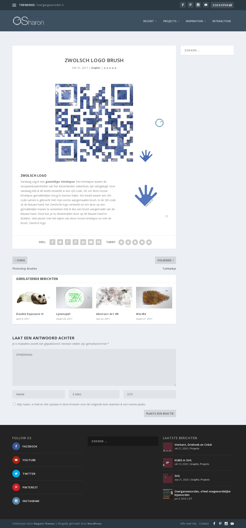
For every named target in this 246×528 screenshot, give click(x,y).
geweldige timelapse (60, 181)
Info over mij (188, 523)
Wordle (141, 314)
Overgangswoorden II (50, 5)
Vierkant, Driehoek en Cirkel (193, 444)
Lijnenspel (63, 314)
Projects (169, 20)
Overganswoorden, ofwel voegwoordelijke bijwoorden (202, 493)
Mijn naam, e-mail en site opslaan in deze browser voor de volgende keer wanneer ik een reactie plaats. (81, 404)
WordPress (94, 523)
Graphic (96, 68)
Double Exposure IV (30, 314)
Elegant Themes (44, 523)
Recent (148, 20)
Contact (204, 523)
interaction (221, 20)
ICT (190, 498)
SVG (177, 476)
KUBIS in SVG (183, 460)
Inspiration (194, 20)
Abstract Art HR (107, 314)
